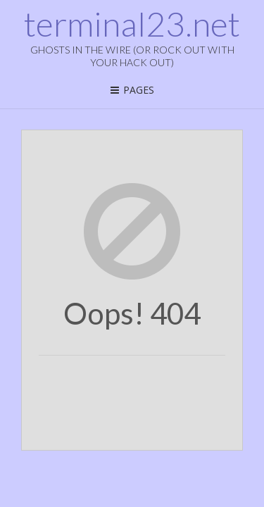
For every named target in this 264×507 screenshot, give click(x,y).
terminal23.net (132, 24)
